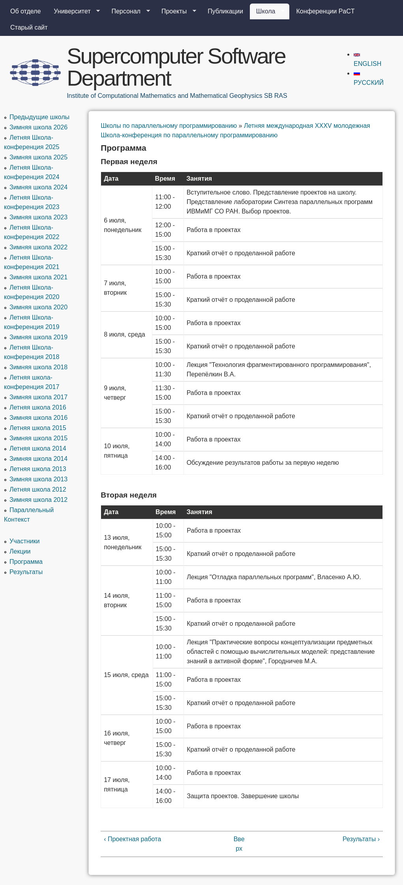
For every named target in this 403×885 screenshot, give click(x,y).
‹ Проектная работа (132, 839)
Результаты (26, 572)
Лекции (19, 551)
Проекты (175, 11)
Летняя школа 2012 (37, 489)
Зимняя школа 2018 (38, 367)
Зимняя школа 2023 (38, 217)
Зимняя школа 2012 (38, 499)
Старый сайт (29, 27)
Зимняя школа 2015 (38, 438)
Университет (73, 11)
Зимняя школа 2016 (38, 417)
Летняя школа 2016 (37, 407)
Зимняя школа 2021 (38, 277)
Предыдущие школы (39, 117)
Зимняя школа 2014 (38, 458)
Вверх (239, 844)
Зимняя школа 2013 (38, 479)
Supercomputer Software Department (176, 66)
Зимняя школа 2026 (38, 127)
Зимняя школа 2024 (38, 187)
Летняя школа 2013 (37, 469)
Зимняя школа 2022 (38, 247)
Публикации (225, 11)
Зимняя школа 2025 (38, 157)
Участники (24, 541)
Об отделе (25, 11)
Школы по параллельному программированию (169, 125)
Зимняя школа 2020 (38, 307)
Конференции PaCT (325, 11)
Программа (26, 561)
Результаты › (361, 839)
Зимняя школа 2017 (38, 397)
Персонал (127, 11)
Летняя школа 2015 (37, 428)
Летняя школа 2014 (37, 448)
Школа (267, 11)
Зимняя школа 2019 (38, 337)
